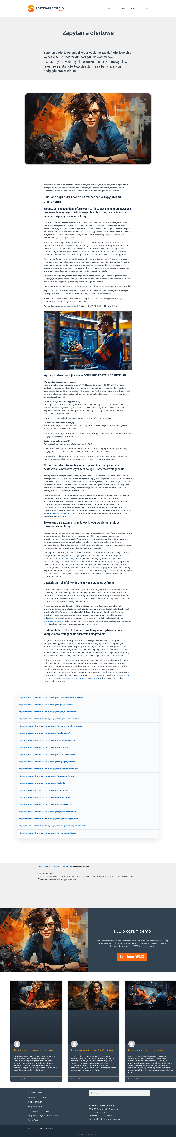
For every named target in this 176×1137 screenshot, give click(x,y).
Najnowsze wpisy (46, 1128)
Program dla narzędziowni (38, 1106)
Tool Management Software (38, 1111)
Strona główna (44, 866)
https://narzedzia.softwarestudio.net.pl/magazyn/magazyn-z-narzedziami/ (48, 712)
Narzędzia (102, 876)
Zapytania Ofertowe (69, 880)
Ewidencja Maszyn (59, 876)
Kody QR (95, 876)
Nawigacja (31, 1128)
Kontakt (135, 8)
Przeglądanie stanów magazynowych (34, 1050)
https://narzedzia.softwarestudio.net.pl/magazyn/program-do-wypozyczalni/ (49, 819)
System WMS (33, 1120)
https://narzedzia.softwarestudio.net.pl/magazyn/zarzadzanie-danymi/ (46, 776)
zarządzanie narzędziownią (69, 558)
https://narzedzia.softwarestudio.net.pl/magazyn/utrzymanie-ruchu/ (46, 804)
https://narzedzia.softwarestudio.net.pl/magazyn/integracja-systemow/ (47, 762)
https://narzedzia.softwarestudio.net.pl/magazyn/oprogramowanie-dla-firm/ (49, 719)
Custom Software (46, 876)
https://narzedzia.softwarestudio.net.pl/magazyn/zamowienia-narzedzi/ (47, 740)
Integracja (88, 876)
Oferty (109, 876)
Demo (145, 8)
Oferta (111, 8)
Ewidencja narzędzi (35, 1093)
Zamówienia (57, 880)
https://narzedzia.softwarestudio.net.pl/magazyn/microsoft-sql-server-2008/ (49, 769)
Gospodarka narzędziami (75, 876)
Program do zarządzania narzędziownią (43, 1115)
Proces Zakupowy (117, 876)
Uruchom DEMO (132, 956)
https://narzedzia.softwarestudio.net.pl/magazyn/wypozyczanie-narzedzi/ (47, 812)
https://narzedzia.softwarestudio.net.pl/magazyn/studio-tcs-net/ (44, 733)
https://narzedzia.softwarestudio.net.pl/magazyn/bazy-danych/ (43, 747)
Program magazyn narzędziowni (145, 1050)
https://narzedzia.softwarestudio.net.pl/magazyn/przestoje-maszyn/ (45, 790)
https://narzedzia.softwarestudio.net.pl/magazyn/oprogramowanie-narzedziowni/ (51, 698)
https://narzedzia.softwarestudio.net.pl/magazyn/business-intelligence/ (47, 755)
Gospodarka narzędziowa (62, 866)
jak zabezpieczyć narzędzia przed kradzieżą (64, 513)
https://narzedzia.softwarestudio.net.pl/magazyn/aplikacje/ (42, 783)
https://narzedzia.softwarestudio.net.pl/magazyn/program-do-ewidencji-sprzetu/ (50, 726)
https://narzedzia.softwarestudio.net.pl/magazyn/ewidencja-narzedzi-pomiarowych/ (52, 826)
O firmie (122, 8)
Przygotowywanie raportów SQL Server (92, 1050)
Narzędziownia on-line (36, 1102)
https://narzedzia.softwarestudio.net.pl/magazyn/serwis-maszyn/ (44, 797)
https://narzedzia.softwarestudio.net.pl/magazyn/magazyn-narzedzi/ (46, 705)
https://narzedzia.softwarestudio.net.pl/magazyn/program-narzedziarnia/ (47, 833)
